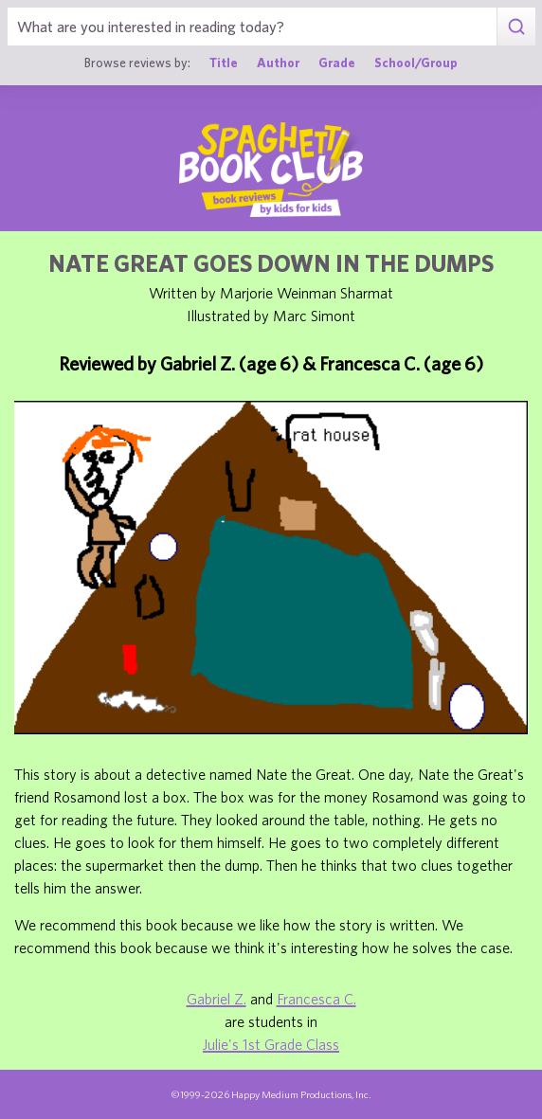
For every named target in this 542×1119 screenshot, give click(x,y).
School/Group (416, 62)
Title (223, 62)
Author (278, 62)
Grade (336, 62)
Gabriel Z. (216, 998)
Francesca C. (316, 998)
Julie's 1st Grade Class (271, 1044)
